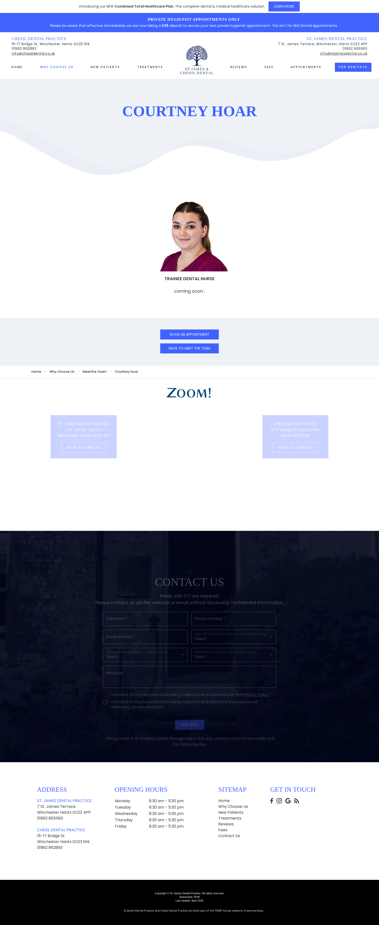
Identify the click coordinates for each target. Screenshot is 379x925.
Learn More (284, 6)
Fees (269, 67)
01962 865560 (355, 48)
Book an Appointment (189, 334)
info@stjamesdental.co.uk (343, 53)
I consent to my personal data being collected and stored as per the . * (191, 715)
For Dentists (353, 67)
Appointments (306, 67)
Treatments (150, 67)
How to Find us (70, 447)
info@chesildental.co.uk (33, 53)
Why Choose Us (57, 67)
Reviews (238, 67)
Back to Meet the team (189, 348)
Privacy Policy (256, 715)
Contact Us (229, 836)
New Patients (105, 67)
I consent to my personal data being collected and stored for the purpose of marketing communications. (184, 725)
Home (17, 67)
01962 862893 (24, 48)
